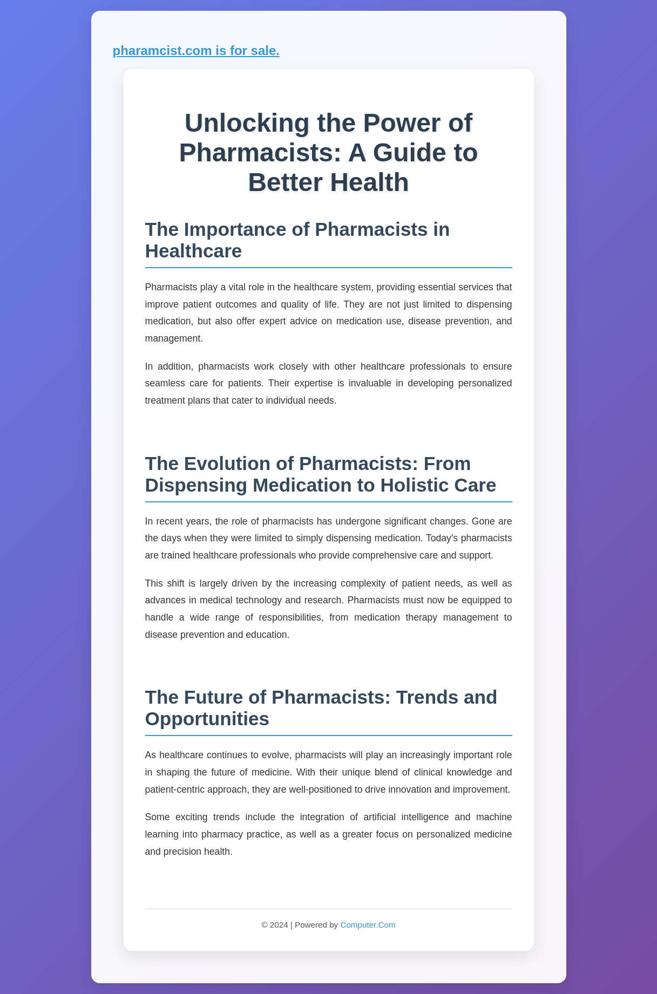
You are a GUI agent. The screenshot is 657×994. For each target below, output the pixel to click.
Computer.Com (367, 924)
